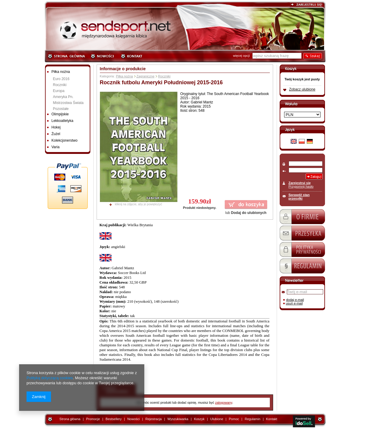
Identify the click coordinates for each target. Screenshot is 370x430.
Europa (59, 91)
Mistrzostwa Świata (68, 103)
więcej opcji (241, 55)
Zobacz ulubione (302, 89)
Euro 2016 (61, 79)
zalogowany (223, 402)
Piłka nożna (124, 76)
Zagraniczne (146, 76)
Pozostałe (61, 109)
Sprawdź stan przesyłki (299, 196)
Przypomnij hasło (301, 186)
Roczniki (59, 85)
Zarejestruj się (300, 183)
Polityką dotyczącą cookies (50, 378)
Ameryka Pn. (63, 97)
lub (245, 213)
